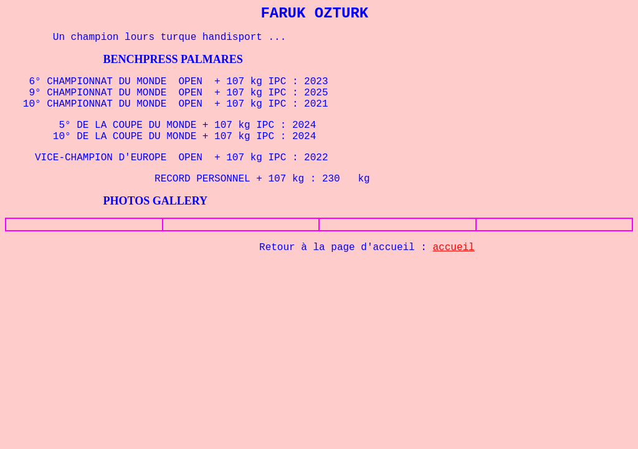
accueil (454, 247)
